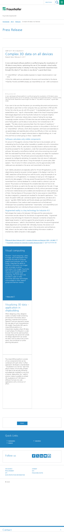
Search (57, 2)
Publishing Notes (37, 514)
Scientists (38, 482)
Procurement (9, 512)
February (18, 21)
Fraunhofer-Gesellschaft (9, 16)
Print (22, 465)
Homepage (6, 21)
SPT (6, 514)
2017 (12, 21)
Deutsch (49, 2)
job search (8, 510)
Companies (11, 482)
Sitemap (34, 510)
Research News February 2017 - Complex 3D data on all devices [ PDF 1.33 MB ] (31, 282)
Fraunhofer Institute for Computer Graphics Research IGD (24, 284)
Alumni (10, 484)
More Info (10, 338)
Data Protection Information (15, 516)
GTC (33, 512)
